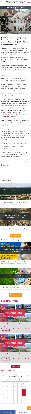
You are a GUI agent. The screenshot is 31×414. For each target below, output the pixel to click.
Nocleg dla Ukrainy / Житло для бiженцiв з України (15, 250)
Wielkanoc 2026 (15, 276)
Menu (29, 2)
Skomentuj (24, 412)
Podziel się (9, 412)
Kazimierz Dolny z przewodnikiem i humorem (15, 324)
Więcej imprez (15, 366)
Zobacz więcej (15, 236)
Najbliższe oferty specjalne (11, 240)
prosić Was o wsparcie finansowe (10, 114)
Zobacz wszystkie (15, 295)
